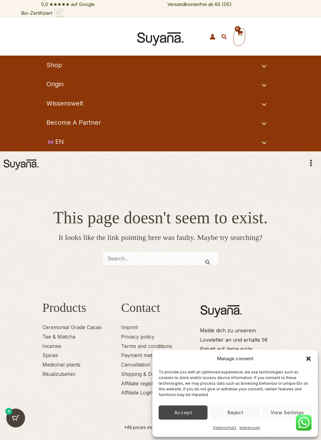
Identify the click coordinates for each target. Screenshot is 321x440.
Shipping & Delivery (144, 374)
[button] (308, 359)
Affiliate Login (137, 392)
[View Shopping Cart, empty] (239, 37)
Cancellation (135, 364)
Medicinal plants (61, 364)
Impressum (249, 427)
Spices (50, 355)
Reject (235, 413)
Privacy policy (138, 337)
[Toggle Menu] (262, 66)
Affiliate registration (144, 383)
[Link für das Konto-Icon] (212, 37)
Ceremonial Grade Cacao (72, 327)
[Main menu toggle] (314, 165)
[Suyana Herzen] (200, 37)
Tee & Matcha (58, 337)
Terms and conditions (146, 346)
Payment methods (142, 355)
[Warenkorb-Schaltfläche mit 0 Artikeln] (15, 424)
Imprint (129, 327)
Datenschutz (224, 427)
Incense (51, 346)
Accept (183, 413)
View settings (287, 413)
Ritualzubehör (59, 374)
